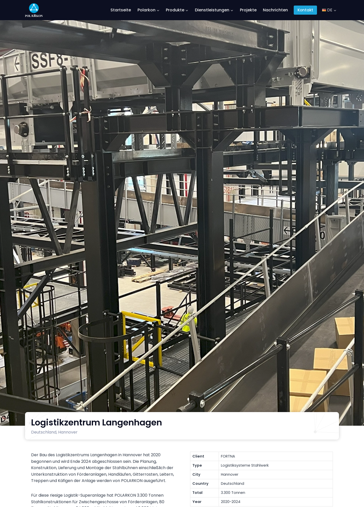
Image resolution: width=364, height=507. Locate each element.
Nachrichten (275, 10)
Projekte (248, 10)
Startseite (120, 10)
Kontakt (305, 10)
